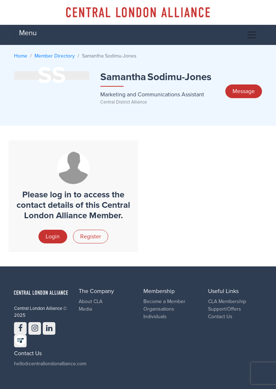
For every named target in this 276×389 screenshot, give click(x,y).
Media (85, 309)
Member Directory (54, 56)
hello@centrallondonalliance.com (50, 364)
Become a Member (164, 301)
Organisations (158, 309)
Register (90, 236)
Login (53, 236)
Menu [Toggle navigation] (138, 34)
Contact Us (220, 317)
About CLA (90, 301)
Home (20, 56)
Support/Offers (224, 309)
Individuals (155, 317)
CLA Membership (227, 301)
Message (244, 91)
